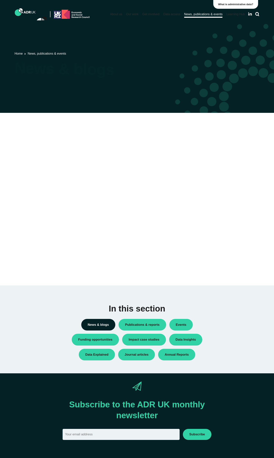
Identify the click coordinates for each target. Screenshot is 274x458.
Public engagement (206, 200)
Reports (199, 206)
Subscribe (197, 434)
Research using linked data (211, 219)
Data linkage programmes (210, 161)
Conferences (202, 148)
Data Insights (202, 154)
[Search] (257, 14)
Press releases (203, 193)
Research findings (205, 213)
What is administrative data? (237, 4)
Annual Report (203, 135)
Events (198, 174)
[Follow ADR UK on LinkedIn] (250, 14)
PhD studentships (205, 187)
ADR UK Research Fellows (211, 129)
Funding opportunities (207, 180)
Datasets (199, 167)
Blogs (197, 141)
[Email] (121, 434)
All (195, 122)
